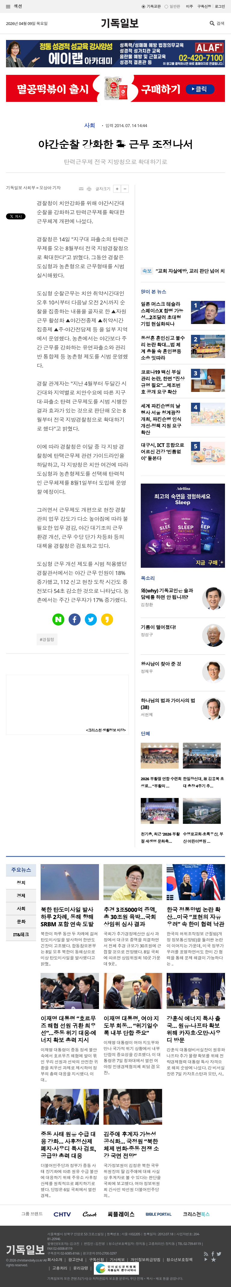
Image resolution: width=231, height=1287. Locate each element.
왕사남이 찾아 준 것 (161, 664)
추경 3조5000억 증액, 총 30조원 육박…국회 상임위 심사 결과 (130, 917)
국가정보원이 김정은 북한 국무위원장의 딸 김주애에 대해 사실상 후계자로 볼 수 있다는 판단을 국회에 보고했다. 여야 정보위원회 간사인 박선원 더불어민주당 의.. (132, 1180)
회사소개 (54, 1259)
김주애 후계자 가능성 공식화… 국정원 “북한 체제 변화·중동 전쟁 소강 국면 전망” (131, 1145)
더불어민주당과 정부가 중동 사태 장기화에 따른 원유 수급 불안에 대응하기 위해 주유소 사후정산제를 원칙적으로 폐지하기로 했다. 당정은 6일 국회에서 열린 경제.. (69, 1180)
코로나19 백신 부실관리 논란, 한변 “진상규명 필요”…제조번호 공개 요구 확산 (162, 382)
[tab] (21, 882)
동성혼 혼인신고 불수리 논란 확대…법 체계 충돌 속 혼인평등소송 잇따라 (163, 348)
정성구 (147, 634)
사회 (89, 126)
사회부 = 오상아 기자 (41, 188)
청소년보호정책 (179, 1259)
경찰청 (48, 639)
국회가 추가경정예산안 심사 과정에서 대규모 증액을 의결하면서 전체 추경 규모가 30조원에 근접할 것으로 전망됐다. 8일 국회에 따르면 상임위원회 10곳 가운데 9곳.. (132, 949)
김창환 (147, 604)
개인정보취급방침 (146, 1259)
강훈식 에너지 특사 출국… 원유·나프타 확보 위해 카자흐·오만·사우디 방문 (194, 1029)
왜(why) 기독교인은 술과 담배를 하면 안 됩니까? (167, 594)
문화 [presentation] (21, 922)
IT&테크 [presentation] (21, 934)
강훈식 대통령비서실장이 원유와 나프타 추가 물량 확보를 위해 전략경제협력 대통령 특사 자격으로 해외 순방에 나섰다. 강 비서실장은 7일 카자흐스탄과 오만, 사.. (196, 1062)
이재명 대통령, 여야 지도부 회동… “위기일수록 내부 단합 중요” (131, 1026)
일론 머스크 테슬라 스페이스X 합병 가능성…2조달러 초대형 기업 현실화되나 (162, 314)
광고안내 (75, 1259)
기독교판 (154, 6)
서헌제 (147, 714)
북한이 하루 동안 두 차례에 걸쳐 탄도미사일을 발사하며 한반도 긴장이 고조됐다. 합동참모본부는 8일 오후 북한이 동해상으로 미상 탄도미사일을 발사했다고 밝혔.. (69, 949)
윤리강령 (80, 1268)
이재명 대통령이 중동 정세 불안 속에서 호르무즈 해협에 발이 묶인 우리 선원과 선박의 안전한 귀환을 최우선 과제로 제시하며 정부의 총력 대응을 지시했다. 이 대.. (69, 1065)
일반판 (175, 6)
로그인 (220, 6)
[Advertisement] (182, 222)
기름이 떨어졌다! (158, 627)
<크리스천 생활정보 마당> (106, 730)
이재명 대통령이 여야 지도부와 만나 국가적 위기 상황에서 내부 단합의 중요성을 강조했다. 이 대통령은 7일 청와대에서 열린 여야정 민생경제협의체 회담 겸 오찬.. (132, 1057)
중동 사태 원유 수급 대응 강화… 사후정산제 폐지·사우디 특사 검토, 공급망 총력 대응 (68, 1145)
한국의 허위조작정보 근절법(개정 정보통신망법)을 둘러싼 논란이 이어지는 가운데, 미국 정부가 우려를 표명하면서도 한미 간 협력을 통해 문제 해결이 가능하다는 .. (195, 949)
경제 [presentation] (21, 896)
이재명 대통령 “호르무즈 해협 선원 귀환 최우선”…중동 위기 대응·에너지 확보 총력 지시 (68, 1029)
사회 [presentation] (21, 909)
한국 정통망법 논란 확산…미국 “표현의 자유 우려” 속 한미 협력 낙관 (195, 917)
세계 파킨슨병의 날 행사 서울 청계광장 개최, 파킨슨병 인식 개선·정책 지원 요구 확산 (161, 419)
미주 (189, 6)
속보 (147, 271)
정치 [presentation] (21, 883)
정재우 (147, 671)
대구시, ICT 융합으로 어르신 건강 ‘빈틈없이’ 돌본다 (162, 452)
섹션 (14, 6)
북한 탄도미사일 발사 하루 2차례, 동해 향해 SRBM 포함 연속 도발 (67, 917)
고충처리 (59, 1268)
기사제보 (117, 1259)
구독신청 (204, 6)
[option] (162, 767)
